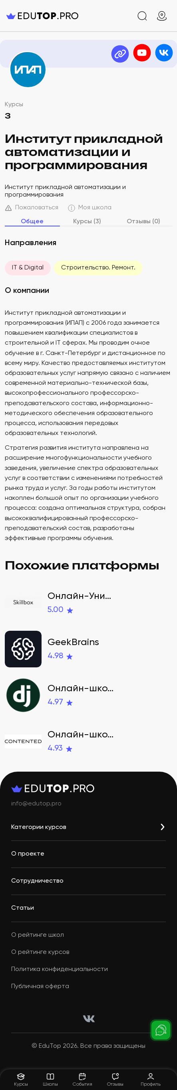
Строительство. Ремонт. (98, 268)
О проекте (27, 854)
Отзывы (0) (143, 221)
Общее (32, 221)
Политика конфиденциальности (59, 969)
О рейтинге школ (37, 935)
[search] (142, 16)
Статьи (22, 908)
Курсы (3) (87, 221)
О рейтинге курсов (40, 952)
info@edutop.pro (36, 804)
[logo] (42, 16)
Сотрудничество (37, 881)
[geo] (162, 16)
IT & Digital (28, 268)
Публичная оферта (40, 986)
